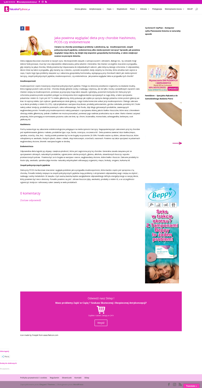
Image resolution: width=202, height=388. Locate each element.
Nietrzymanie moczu (173, 9)
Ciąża (109, 9)
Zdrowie (143, 9)
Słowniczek (67, 377)
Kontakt (78, 377)
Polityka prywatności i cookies (33, 377)
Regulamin (54, 377)
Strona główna (80, 9)
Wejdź (100, 323)
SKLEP (190, 9)
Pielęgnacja (157, 9)
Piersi (132, 9)
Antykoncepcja (95, 9)
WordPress (78, 384)
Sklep (86, 377)
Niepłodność (122, 9)
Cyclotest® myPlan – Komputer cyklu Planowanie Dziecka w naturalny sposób (163, 31)
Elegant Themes (47, 384)
